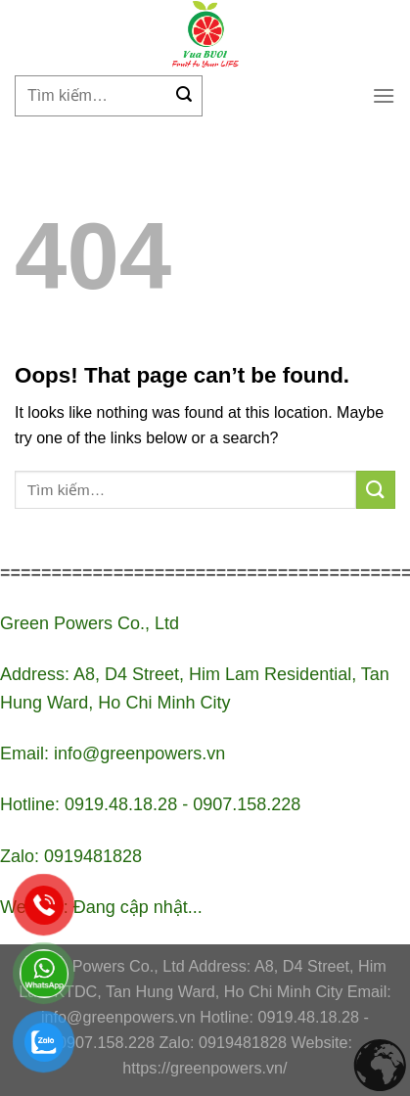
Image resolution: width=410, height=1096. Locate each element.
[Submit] (184, 96)
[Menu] (383, 95)
